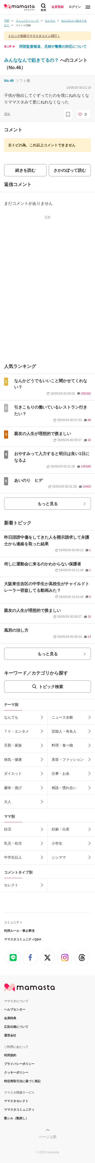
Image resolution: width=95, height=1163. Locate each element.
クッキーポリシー (16, 1072)
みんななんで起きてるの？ (32, 60)
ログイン (75, 7)
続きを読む (25, 170)
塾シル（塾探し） (16, 1118)
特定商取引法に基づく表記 (22, 1081)
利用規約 (10, 1055)
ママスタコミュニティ (19, 1109)
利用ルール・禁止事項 (19, 930)
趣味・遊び (13, 788)
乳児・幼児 (13, 843)
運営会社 (10, 1035)
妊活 (7, 829)
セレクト (11, 885)
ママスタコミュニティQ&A (22, 939)
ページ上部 (47, 1137)
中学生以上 (13, 857)
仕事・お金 (60, 773)
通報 (7, 114)
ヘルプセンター (14, 1009)
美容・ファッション (68, 759)
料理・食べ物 (62, 745)
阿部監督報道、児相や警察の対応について (53, 46)
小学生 (57, 843)
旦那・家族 (13, 745)
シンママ (59, 857)
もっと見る (47, 504)
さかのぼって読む (69, 170)
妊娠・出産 (60, 829)
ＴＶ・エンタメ (16, 731)
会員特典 (10, 1018)
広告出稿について (16, 1026)
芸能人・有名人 (64, 731)
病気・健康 (13, 759)
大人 (7, 802)
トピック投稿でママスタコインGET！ (34, 36)
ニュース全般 (62, 717)
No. (9, 81)
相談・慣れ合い (64, 788)
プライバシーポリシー (19, 1063)
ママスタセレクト (16, 1101)
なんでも (11, 717)
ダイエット (13, 773)
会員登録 (57, 7)
